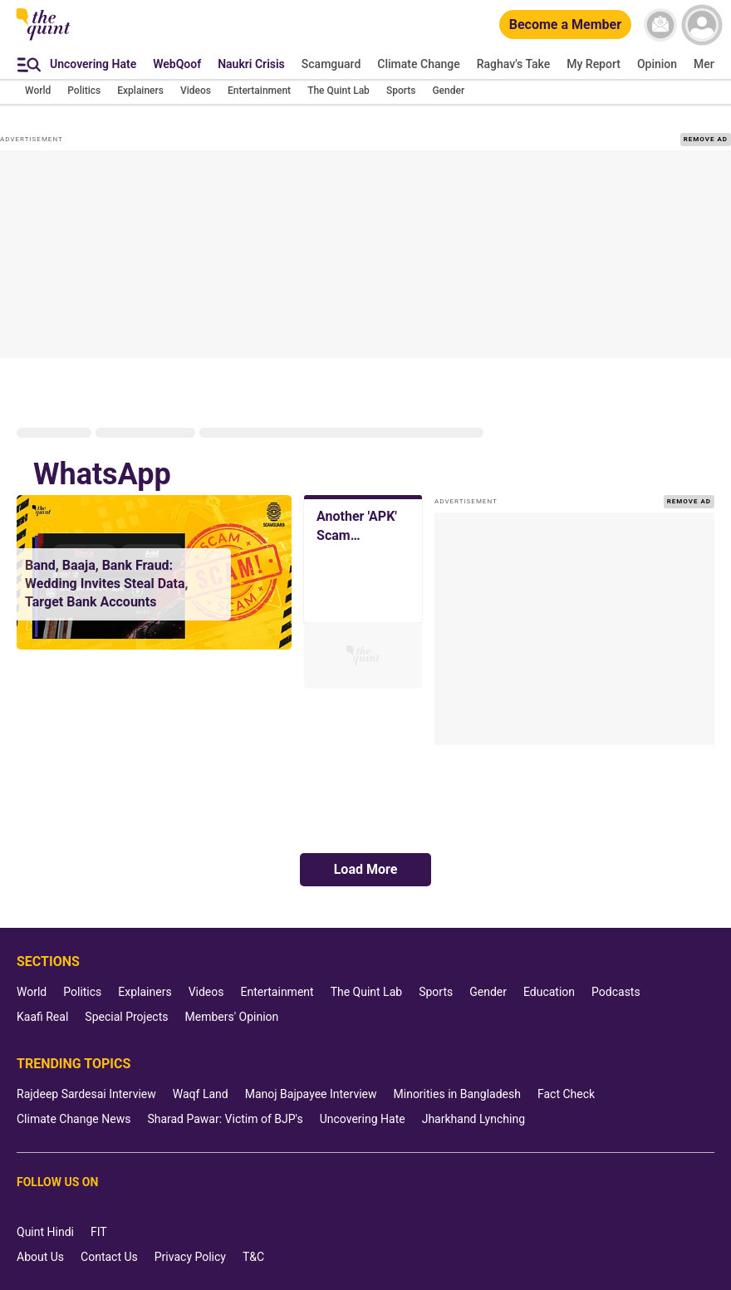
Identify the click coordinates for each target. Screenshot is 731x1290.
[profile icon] (702, 25)
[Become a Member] (565, 25)
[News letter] (660, 25)
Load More (366, 869)
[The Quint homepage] (43, 39)
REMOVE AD (706, 139)
